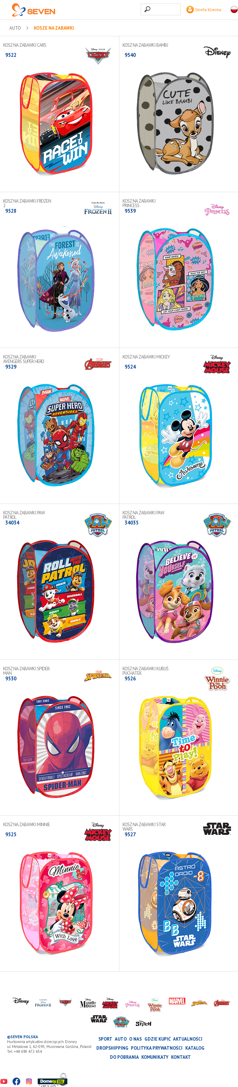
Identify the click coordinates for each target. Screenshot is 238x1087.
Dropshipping (112, 1048)
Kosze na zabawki (54, 28)
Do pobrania (124, 1057)
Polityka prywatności (157, 1048)
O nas (135, 1039)
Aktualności (187, 1039)
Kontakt (181, 1057)
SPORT (105, 1039)
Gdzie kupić (157, 1039)
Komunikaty (155, 1057)
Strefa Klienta (203, 9)
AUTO (15, 28)
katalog (194, 1048)
